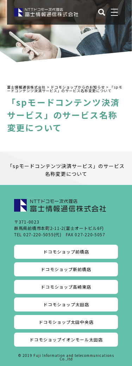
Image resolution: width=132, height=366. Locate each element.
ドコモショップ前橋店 (66, 252)
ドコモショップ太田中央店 (66, 322)
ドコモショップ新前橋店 (66, 269)
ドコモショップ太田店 (66, 304)
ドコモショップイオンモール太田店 (66, 339)
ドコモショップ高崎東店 (66, 287)
